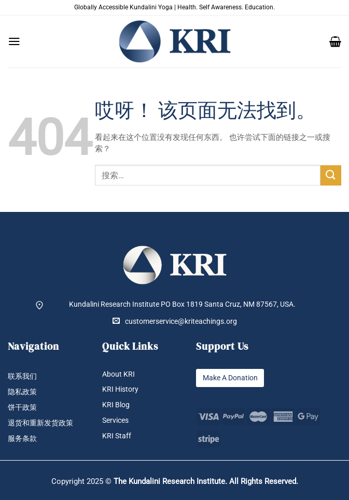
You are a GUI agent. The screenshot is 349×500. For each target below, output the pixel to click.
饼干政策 (22, 407)
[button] (14, 41)
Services (115, 420)
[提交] (330, 175)
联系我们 (22, 376)
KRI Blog (116, 405)
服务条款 (22, 438)
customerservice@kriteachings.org (175, 321)
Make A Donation (229, 378)
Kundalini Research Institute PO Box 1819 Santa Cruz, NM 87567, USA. (182, 304)
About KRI (118, 374)
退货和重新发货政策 (40, 423)
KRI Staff (116, 436)
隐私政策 (22, 392)
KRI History (120, 389)
